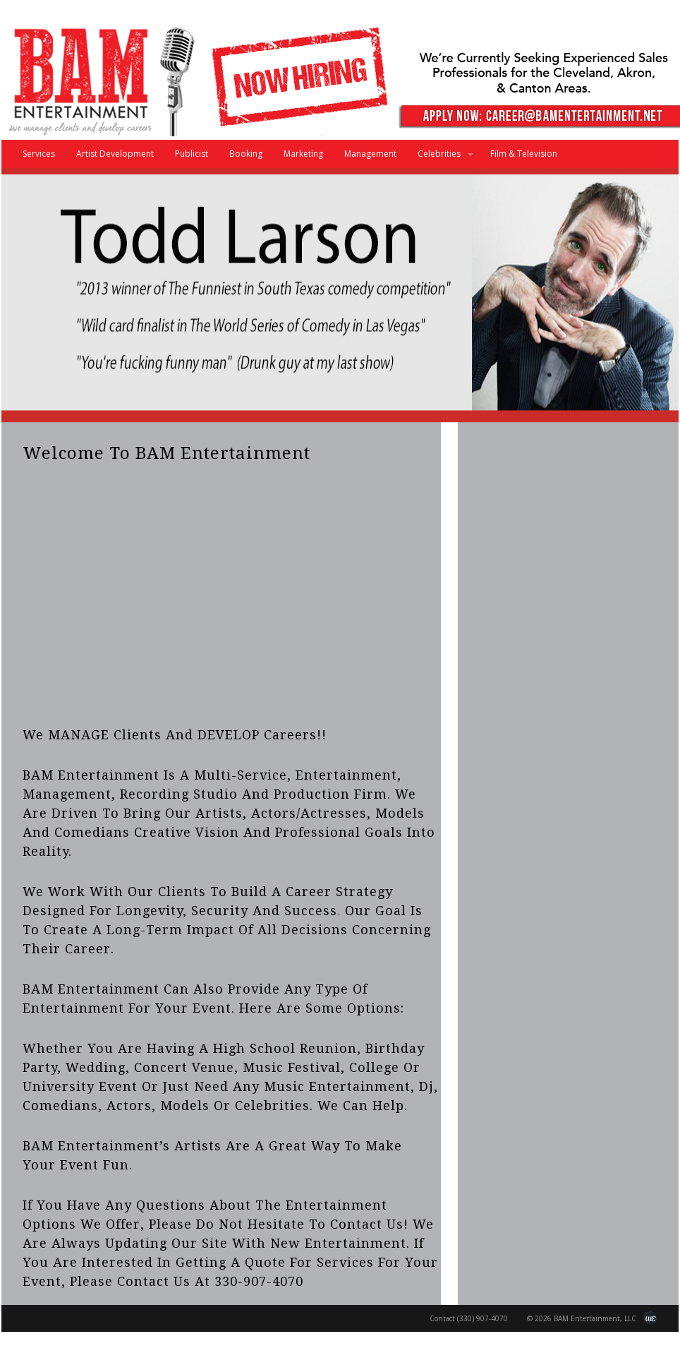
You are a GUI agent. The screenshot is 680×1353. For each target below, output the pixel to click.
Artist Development (115, 154)
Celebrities (440, 158)
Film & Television (523, 154)
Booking (245, 154)
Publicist (191, 154)
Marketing (303, 154)
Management (370, 154)
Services (39, 154)
